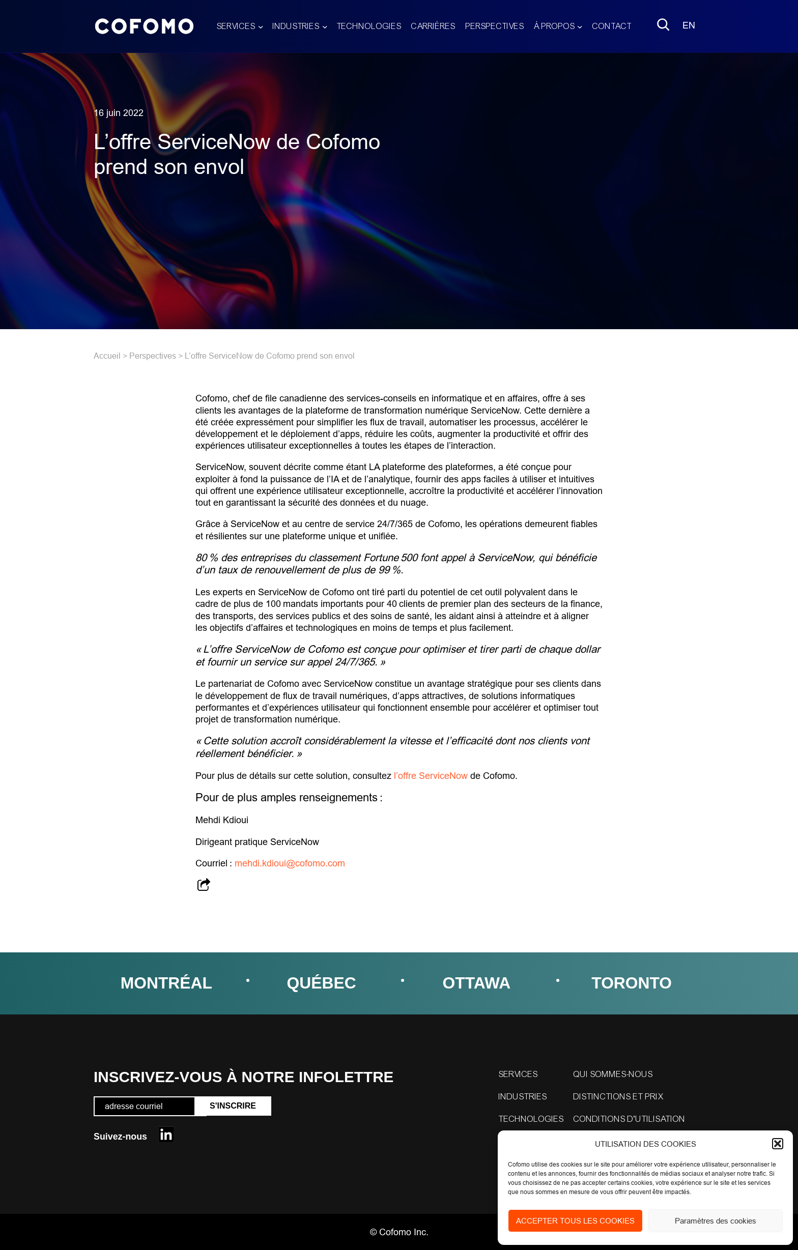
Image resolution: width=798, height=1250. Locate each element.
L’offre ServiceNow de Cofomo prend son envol (270, 355)
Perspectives (152, 355)
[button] (778, 1144)
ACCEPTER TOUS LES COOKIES (575, 1220)
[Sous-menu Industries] (325, 26)
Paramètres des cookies (715, 1220)
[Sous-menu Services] (261, 26)
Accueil (107, 355)
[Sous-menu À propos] (580, 26)
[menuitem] (688, 26)
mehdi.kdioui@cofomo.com (290, 863)
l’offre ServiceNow (431, 775)
